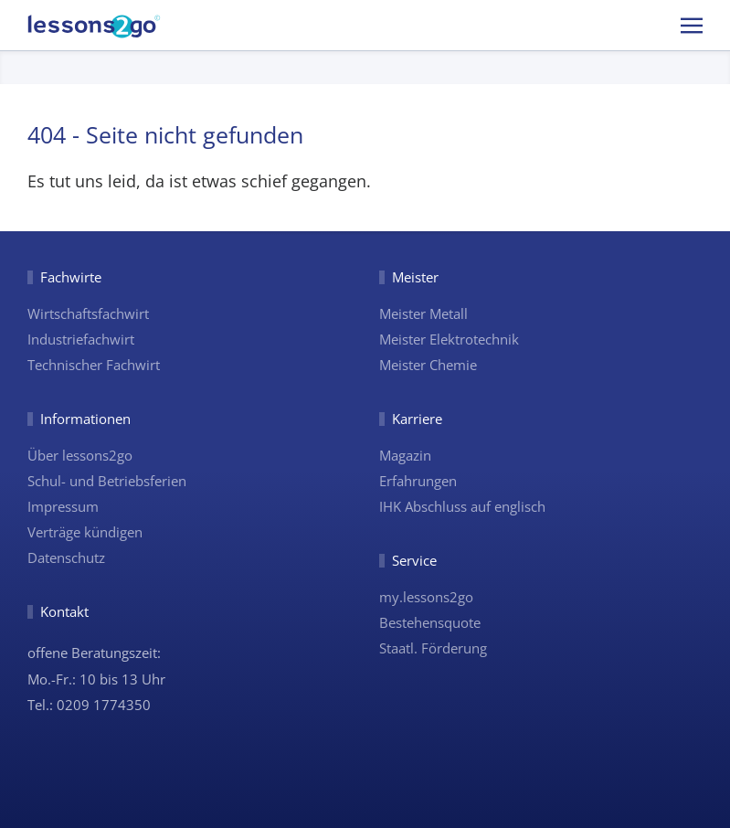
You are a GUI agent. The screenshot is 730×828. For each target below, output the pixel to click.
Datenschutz (66, 557)
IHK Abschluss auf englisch (462, 506)
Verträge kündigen (85, 532)
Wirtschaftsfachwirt (88, 313)
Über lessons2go (79, 455)
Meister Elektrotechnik (449, 339)
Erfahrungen (418, 480)
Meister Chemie (428, 364)
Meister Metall (423, 313)
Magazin (405, 455)
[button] (691, 25)
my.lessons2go (426, 597)
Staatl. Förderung (433, 648)
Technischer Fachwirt (93, 364)
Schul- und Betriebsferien (106, 480)
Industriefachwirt (80, 339)
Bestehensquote (430, 622)
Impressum (63, 506)
